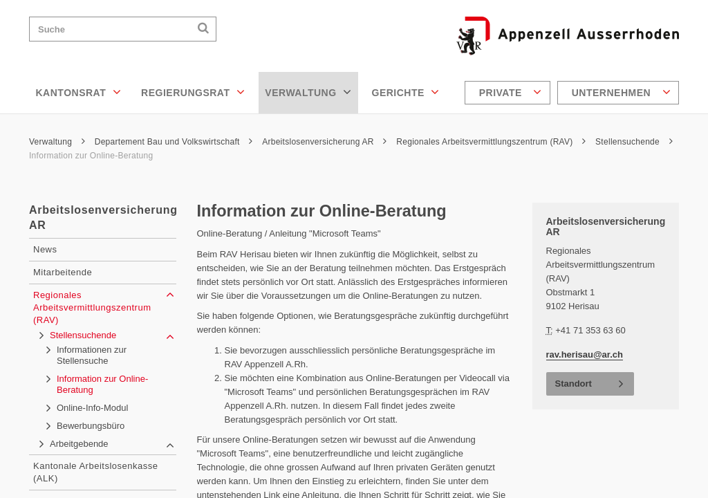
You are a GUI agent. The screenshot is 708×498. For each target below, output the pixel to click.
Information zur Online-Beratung (91, 155)
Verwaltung (308, 92)
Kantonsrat (79, 92)
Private (510, 92)
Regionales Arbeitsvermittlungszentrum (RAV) (491, 142)
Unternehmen (621, 92)
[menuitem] (509, 92)
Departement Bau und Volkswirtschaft (174, 142)
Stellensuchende (634, 142)
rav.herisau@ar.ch (584, 354)
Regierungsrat (193, 92)
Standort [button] (573, 383)
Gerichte (406, 92)
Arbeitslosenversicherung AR (324, 142)
